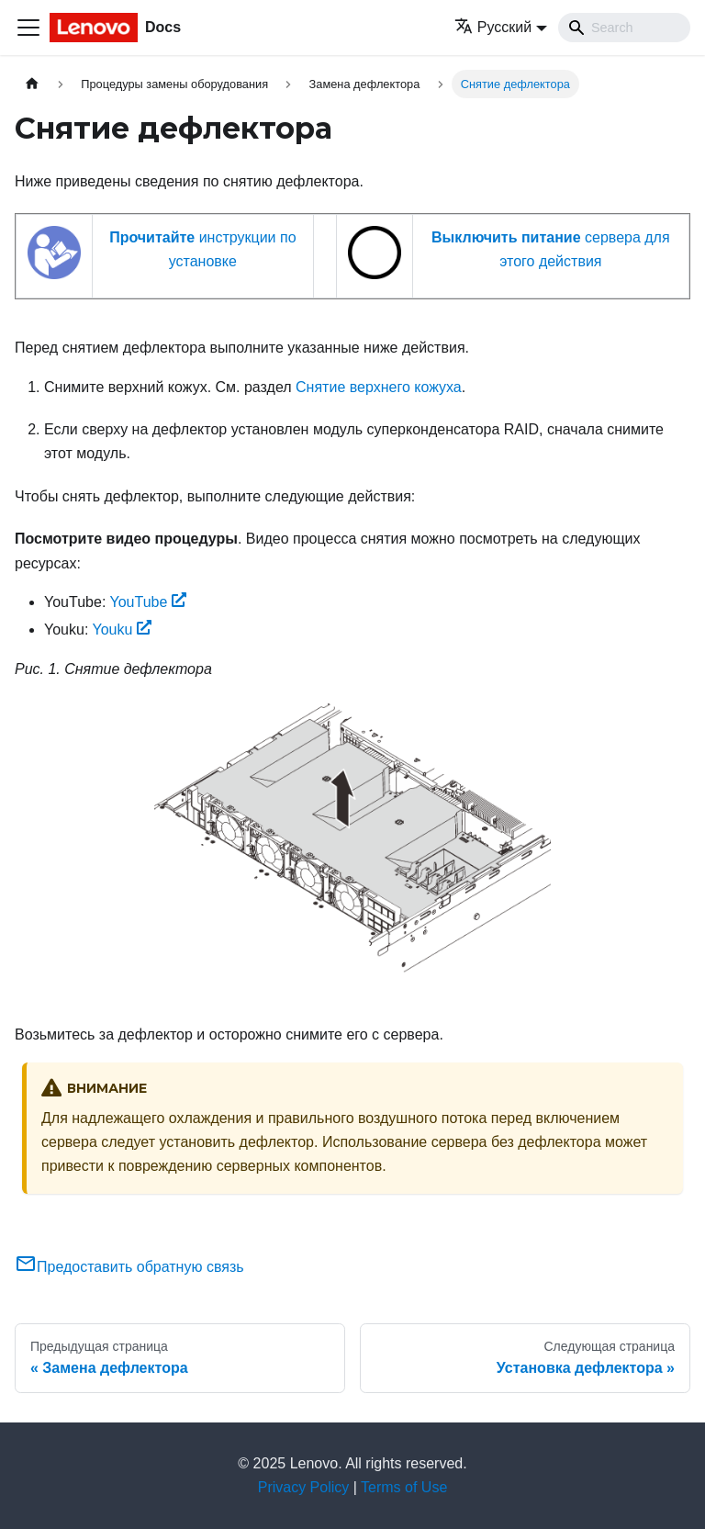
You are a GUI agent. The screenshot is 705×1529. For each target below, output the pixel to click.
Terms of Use (404, 1487)
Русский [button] (493, 27)
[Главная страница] (32, 84)
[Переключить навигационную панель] (28, 27)
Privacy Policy (304, 1487)
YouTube (147, 602)
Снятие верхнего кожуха (379, 387)
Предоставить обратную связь (129, 1267)
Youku (122, 629)
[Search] (624, 27)
